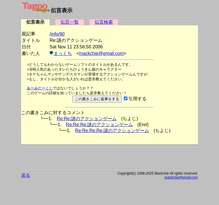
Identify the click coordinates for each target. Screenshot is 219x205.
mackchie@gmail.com (101, 53)
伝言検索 (104, 22)
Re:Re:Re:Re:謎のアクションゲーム (112, 130)
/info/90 (57, 34)
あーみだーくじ (40, 88)
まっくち (63, 53)
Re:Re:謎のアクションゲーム (87, 118)
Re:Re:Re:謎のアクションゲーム (99, 124)
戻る (25, 175)
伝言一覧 (69, 22)
